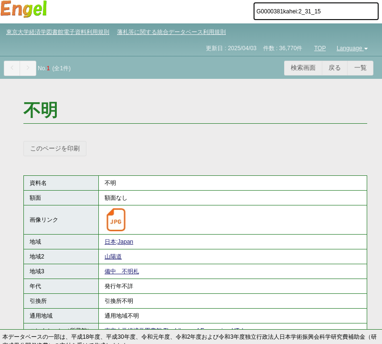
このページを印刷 (55, 148)
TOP (320, 48)
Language (353, 48)
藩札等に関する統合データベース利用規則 (171, 32)
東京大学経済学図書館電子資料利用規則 (57, 32)
